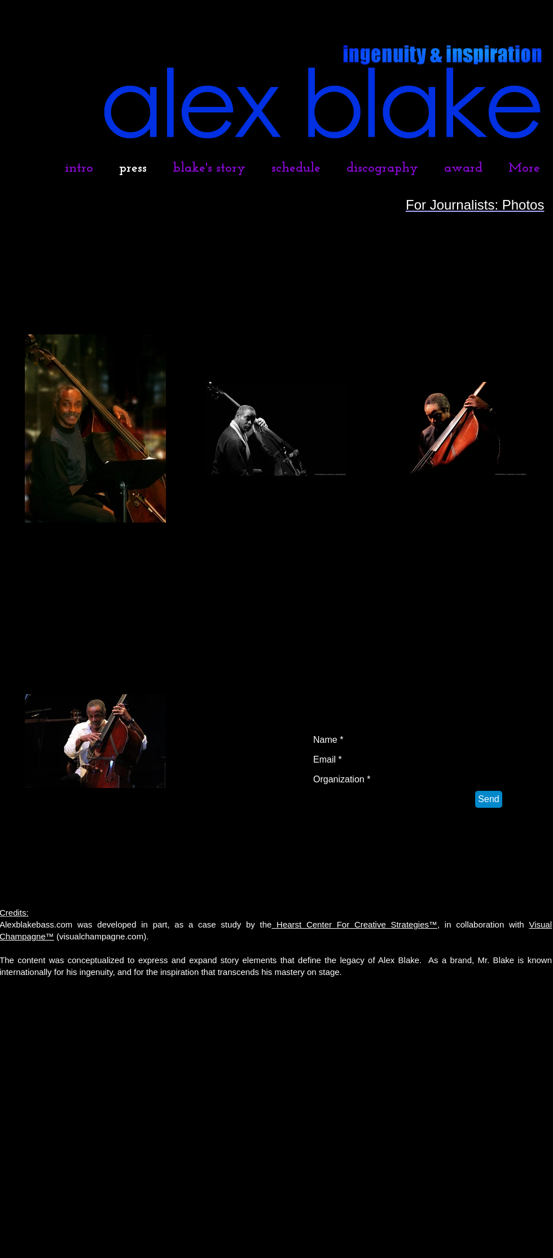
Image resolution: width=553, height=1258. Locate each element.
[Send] (488, 799)
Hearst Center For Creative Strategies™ (354, 924)
